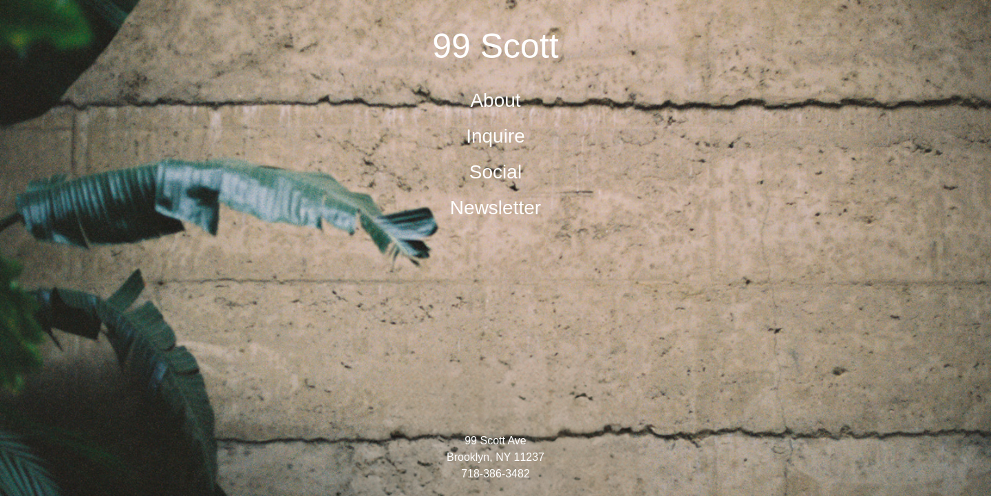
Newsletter (495, 207)
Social (495, 172)
